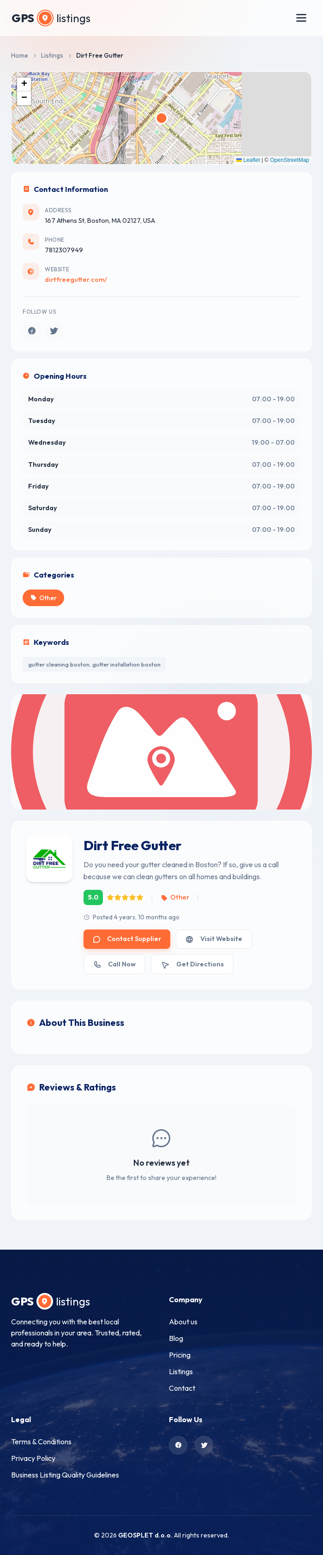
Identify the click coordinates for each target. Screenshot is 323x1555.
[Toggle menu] (301, 18)
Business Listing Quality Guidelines (65, 1474)
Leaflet (248, 160)
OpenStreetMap (289, 160)
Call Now (114, 964)
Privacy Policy (33, 1458)
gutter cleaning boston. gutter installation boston (94, 664)
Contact (182, 1388)
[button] (24, 84)
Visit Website (213, 939)
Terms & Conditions (41, 1441)
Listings (52, 55)
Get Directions (192, 964)
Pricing (180, 1354)
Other (175, 897)
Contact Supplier (127, 939)
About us (183, 1321)
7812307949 (64, 250)
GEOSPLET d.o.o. (145, 1535)
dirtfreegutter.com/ (76, 279)
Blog (176, 1338)
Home (19, 55)
